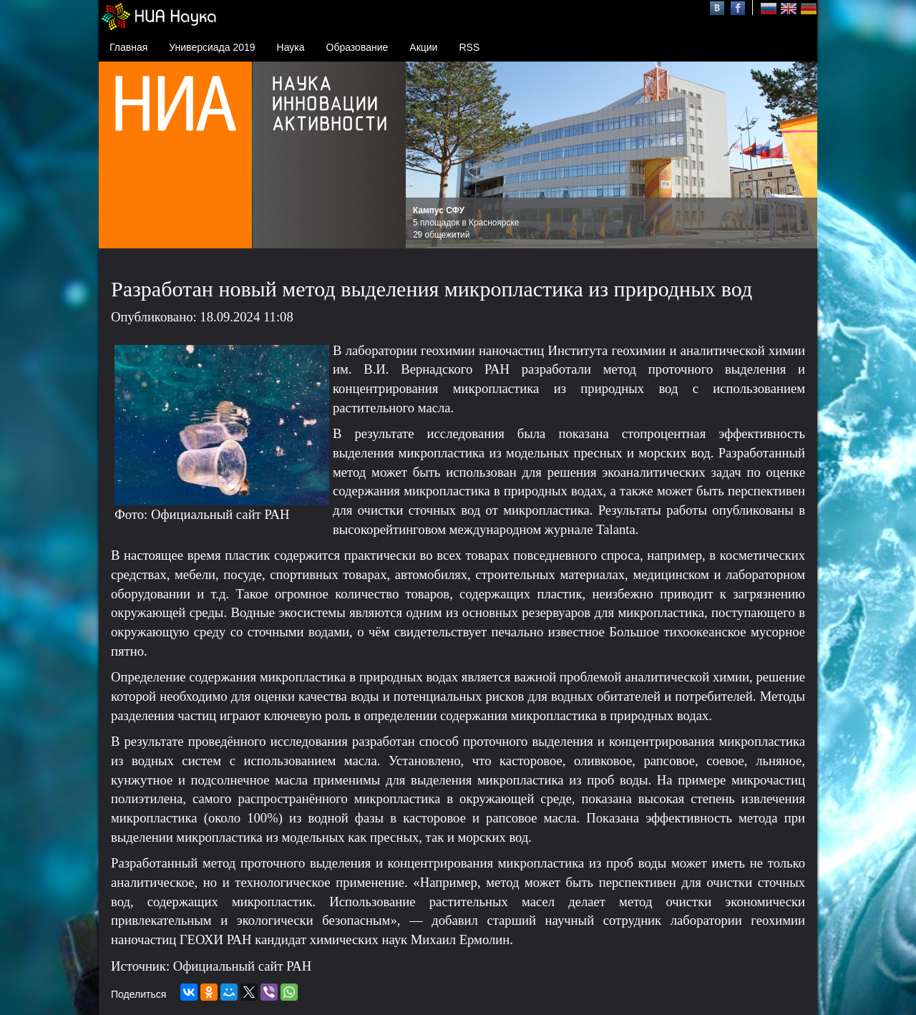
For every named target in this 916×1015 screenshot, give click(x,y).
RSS (469, 47)
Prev (424, 155)
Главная (128, 47)
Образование (357, 47)
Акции (423, 47)
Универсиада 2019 (212, 47)
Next (798, 155)
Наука (291, 47)
